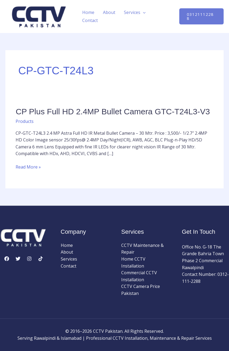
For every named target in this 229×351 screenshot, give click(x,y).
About (109, 12)
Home (88, 12)
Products (25, 121)
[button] (143, 12)
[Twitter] (18, 258)
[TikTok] (40, 258)
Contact (90, 20)
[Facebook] (6, 258)
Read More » (28, 167)
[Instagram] (29, 258)
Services (135, 12)
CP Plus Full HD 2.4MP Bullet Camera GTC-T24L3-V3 (113, 111)
